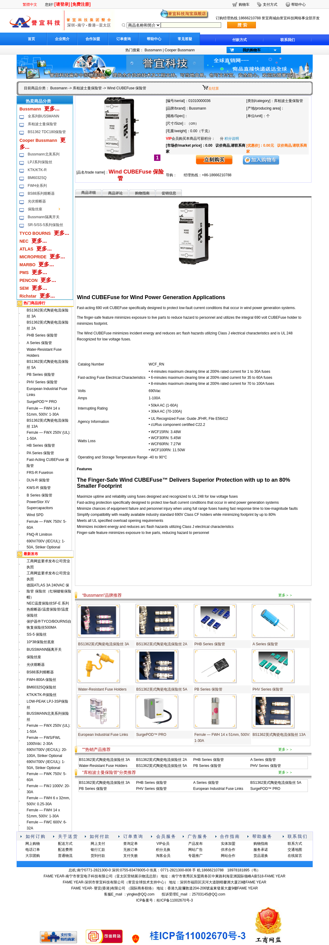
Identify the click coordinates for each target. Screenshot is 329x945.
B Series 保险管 (39, 495)
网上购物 (32, 843)
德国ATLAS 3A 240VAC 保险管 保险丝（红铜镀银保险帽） (49, 591)
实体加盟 (228, 843)
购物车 (244, 4)
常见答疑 (185, 39)
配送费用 (65, 850)
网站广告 (195, 850)
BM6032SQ (37, 178)
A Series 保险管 (39, 343)
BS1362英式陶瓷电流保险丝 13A (279, 735)
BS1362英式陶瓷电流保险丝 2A (161, 644)
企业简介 (62, 39)
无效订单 (130, 850)
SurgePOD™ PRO (41, 402)
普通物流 (65, 856)
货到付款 (98, 856)
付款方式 (239, 40)
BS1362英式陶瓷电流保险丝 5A (161, 689)
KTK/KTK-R (37, 170)
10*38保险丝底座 (40, 642)
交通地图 (295, 850)
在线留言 (295, 856)
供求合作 (228, 850)
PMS (24, 272)
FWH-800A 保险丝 (41, 680)
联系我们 (287, 40)
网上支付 (98, 843)
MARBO (28, 264)
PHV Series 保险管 (42, 382)
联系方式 (295, 843)
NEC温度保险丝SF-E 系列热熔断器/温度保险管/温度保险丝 (48, 609)
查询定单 (130, 843)
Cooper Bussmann (180, 50)
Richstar (28, 296)
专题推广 (195, 856)
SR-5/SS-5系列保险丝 (45, 225)
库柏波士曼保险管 (87, 88)
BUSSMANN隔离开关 (44, 649)
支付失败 (130, 856)
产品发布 (195, 843)
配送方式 (65, 843)
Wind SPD (35, 515)
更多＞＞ (285, 595)
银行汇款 (98, 850)
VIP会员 (162, 843)
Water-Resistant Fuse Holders (102, 689)
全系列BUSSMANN (43, 116)
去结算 (213, 88)
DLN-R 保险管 (38, 480)
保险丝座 (35, 209)
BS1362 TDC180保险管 (47, 132)
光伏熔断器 (37, 201)
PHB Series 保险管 (42, 335)
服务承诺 (260, 850)
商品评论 (115, 193)
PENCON (29, 280)
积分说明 (231, 138)
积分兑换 (163, 850)
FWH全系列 (37, 186)
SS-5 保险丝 (37, 634)
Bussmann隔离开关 (44, 217)
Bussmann (153, 50)
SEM (24, 288)
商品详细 (88, 192)
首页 (31, 39)
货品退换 (260, 856)
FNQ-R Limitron (39, 534)
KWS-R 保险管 (38, 488)
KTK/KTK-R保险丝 (41, 695)
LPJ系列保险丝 (40, 162)
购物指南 (142, 193)
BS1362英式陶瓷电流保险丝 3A (103, 644)
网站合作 (228, 856)
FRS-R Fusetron (40, 473)
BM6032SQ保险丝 (41, 687)
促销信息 (169, 193)
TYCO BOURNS (35, 233)
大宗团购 (32, 856)
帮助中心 (154, 39)
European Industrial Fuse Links (103, 735)
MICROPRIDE (33, 256)
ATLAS (27, 249)
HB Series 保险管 (41, 445)
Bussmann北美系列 (44, 154)
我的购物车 (252, 50)
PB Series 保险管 (41, 374)
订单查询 (123, 39)
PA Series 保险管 (40, 453)
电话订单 (32, 850)
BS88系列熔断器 (41, 193)
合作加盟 (92, 39)
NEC (24, 241)
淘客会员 (163, 856)
